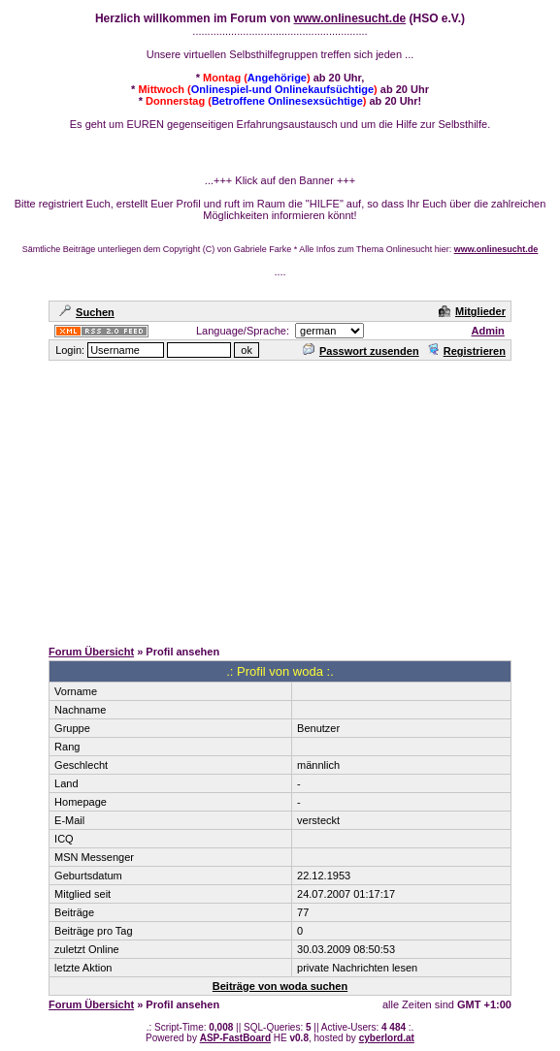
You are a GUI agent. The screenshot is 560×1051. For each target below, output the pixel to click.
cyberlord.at (386, 1038)
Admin (488, 330)
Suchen (87, 312)
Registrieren (466, 351)
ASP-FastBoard (235, 1038)
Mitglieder (472, 311)
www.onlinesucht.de (350, 18)
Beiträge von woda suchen (280, 986)
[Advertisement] (284, 498)
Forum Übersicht (91, 651)
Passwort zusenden (361, 351)
